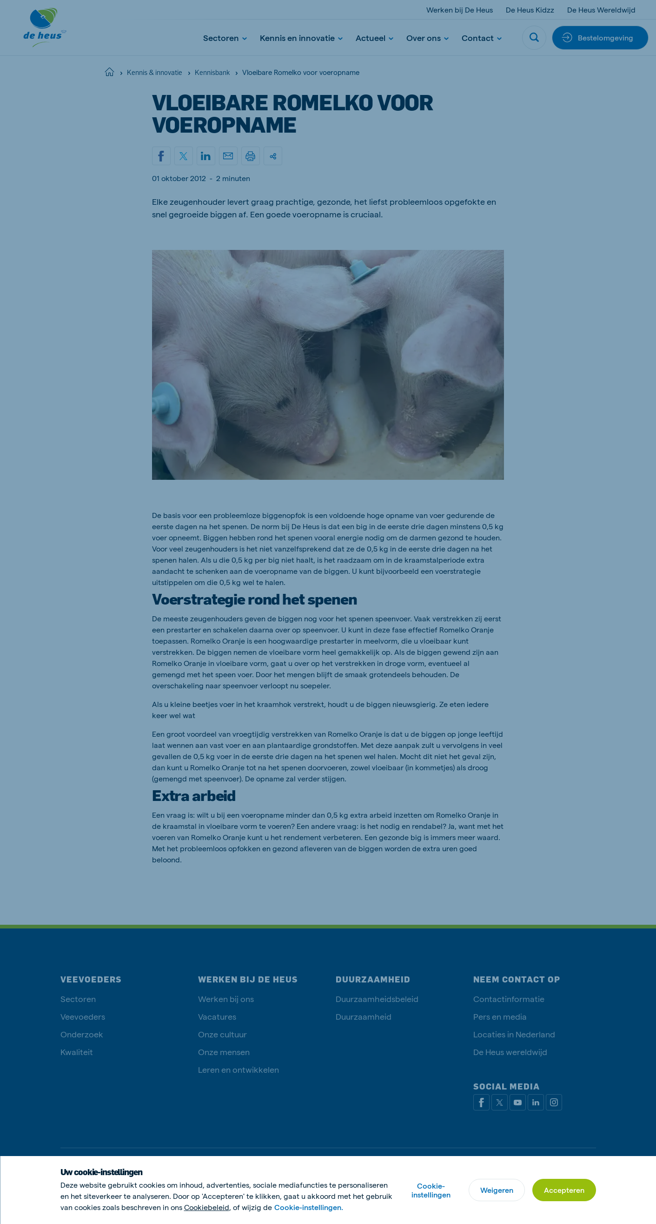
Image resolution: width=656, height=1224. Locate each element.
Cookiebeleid (206, 1207)
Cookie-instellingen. (308, 1207)
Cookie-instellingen (431, 1190)
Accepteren (564, 1189)
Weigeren (496, 1189)
